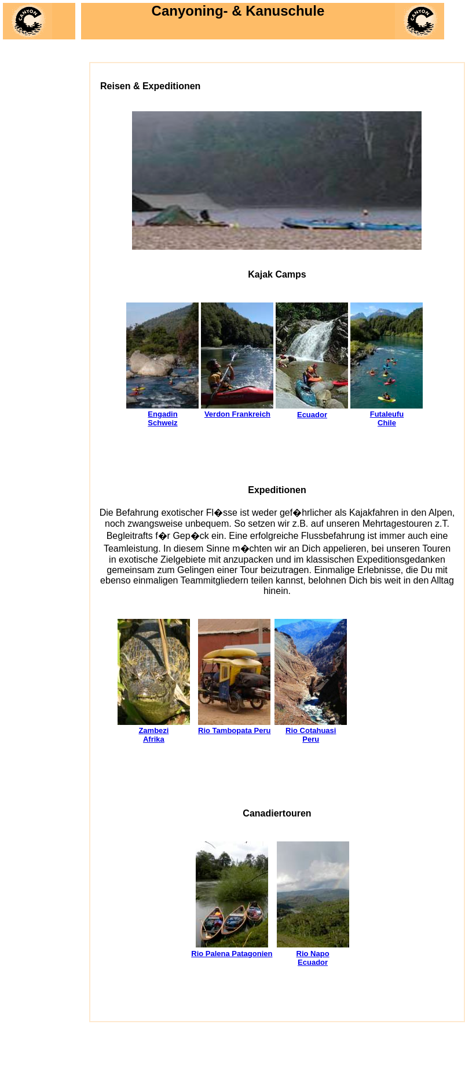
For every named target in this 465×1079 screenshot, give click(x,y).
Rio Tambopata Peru (234, 730)
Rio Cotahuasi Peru (310, 734)
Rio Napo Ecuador (312, 958)
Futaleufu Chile (387, 418)
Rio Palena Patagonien (231, 953)
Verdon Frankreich (237, 414)
